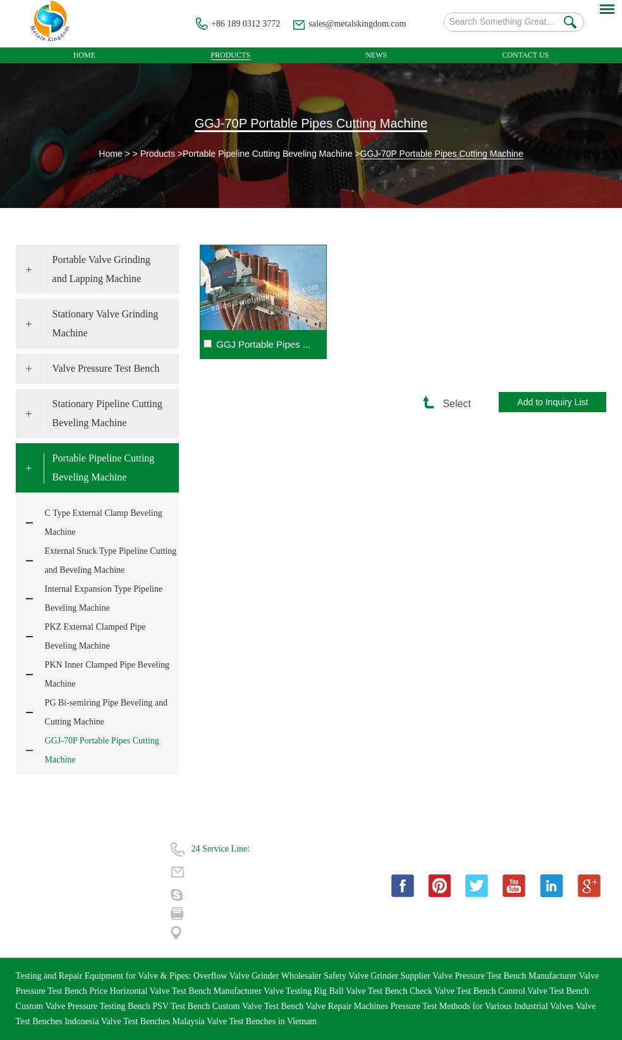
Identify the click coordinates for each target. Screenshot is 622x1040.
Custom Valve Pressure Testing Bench (84, 1006)
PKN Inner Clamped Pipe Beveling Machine (107, 674)
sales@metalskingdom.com (357, 23)
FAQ (101, 870)
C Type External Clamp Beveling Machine (103, 522)
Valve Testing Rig (296, 991)
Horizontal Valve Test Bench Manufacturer (186, 991)
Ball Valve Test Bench (369, 991)
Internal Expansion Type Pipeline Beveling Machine (104, 598)
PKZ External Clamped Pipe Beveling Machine (95, 636)
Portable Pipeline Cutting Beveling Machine (268, 154)
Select (450, 403)
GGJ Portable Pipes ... (263, 344)
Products (230, 55)
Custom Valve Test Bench (259, 1006)
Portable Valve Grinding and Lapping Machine (101, 269)
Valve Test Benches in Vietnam (262, 1021)
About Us (110, 847)
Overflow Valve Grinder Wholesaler (258, 976)
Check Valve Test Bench (454, 991)
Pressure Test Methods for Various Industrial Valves (483, 1006)
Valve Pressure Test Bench (106, 368)
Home (84, 55)
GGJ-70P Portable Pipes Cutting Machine (311, 123)
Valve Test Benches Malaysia (154, 1021)
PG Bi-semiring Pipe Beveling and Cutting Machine (106, 712)
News (376, 55)
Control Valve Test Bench (543, 991)
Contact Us (525, 55)
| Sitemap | (111, 916)
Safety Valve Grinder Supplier (378, 976)
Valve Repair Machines (347, 1006)
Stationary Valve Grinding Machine (105, 323)
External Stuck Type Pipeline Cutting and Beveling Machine (111, 560)
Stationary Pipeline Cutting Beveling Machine (107, 413)
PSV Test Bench (182, 1006)
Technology (37, 893)
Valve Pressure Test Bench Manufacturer (505, 976)
